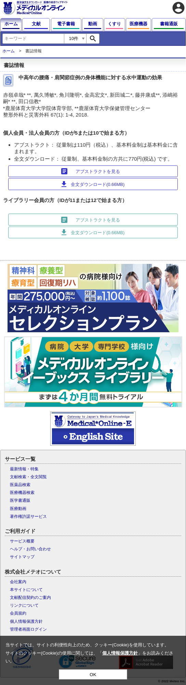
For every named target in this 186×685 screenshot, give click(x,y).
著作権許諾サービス (28, 516)
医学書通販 (20, 500)
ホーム (8, 51)
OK (93, 674)
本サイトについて (26, 589)
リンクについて (24, 605)
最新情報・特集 (24, 469)
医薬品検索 (20, 484)
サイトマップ (22, 556)
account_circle (178, 8)
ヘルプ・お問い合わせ (30, 549)
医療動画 (18, 508)
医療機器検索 (22, 492)
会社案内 (18, 581)
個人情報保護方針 (26, 621)
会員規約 (18, 613)
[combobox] (33, 38)
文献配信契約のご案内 (30, 597)
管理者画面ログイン (28, 629)
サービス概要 (22, 541)
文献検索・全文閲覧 (28, 476)
